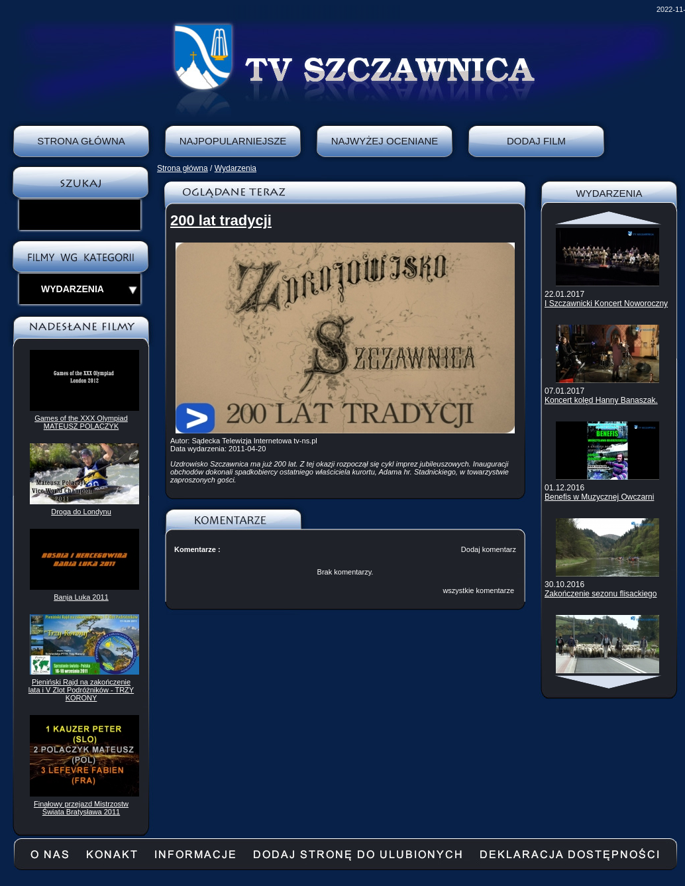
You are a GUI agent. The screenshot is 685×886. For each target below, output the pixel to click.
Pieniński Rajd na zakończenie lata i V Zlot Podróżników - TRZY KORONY (81, 690)
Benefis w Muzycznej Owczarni (599, 497)
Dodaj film (536, 140)
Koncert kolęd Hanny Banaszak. (601, 400)
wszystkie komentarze (478, 590)
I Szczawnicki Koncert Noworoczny (606, 303)
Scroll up (609, 218)
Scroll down (609, 682)
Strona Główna (81, 140)
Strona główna (182, 168)
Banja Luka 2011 (81, 597)
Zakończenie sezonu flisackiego (601, 593)
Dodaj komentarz (488, 549)
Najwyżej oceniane (385, 140)
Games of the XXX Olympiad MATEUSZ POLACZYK (81, 422)
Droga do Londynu (81, 512)
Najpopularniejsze (233, 140)
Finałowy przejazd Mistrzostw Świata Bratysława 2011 (81, 808)
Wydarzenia (235, 168)
